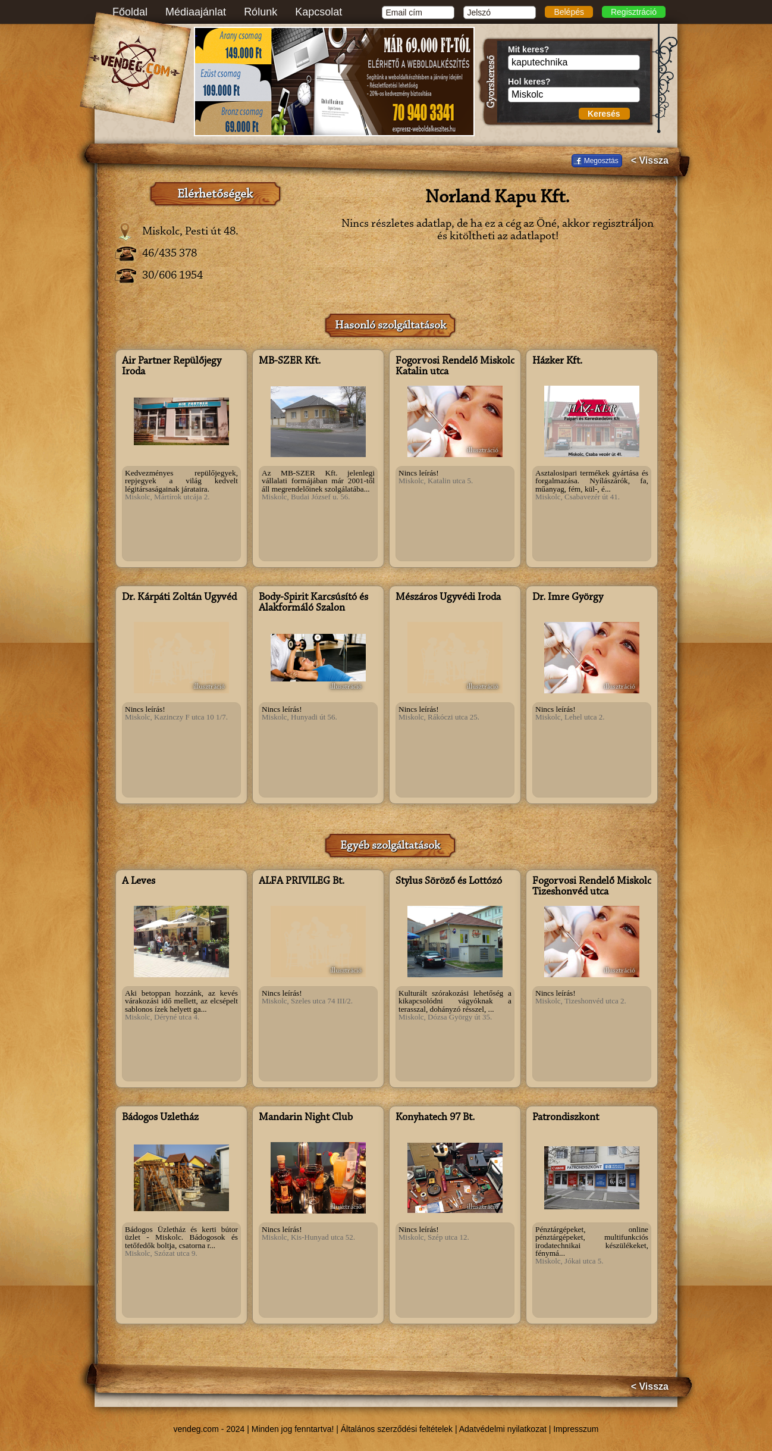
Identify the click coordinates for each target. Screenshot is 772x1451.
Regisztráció (634, 12)
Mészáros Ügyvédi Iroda (448, 597)
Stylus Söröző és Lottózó (449, 881)
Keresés (604, 113)
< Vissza (650, 160)
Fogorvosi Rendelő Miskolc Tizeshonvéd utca (591, 887)
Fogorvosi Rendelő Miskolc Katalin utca (455, 366)
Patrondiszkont (565, 1117)
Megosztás (601, 161)
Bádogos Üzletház (160, 1117)
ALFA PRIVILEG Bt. (301, 881)
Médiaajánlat (195, 12)
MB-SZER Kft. (290, 361)
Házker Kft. (557, 361)
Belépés (569, 12)
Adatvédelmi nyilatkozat (503, 1429)
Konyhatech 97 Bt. (435, 1117)
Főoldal (130, 12)
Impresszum (575, 1429)
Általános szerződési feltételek (397, 1429)
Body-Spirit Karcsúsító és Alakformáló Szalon (313, 603)
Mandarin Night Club (306, 1117)
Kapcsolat (318, 12)
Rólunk (260, 12)
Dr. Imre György (567, 597)
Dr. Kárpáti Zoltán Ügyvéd (179, 597)
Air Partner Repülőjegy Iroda (171, 366)
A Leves (138, 881)
